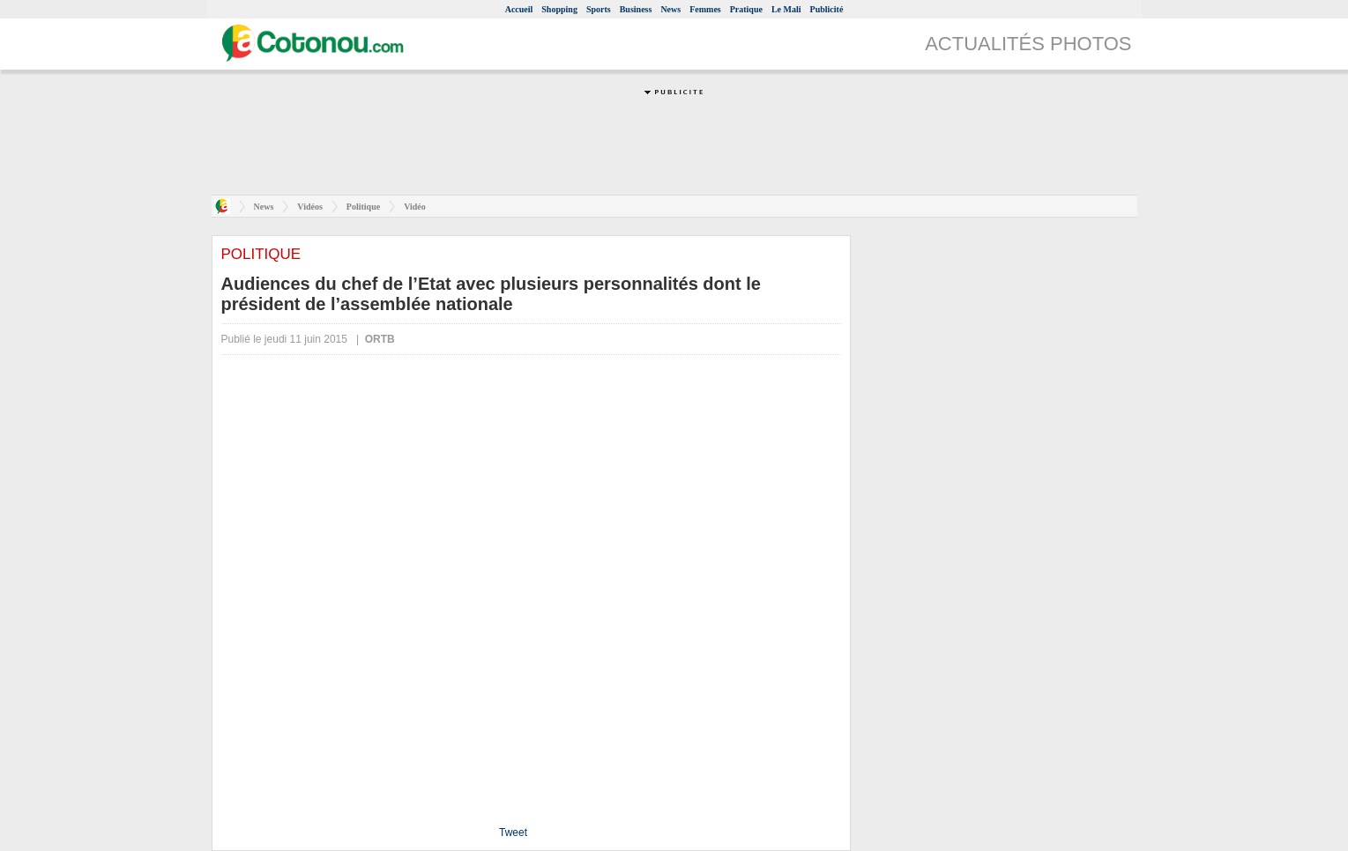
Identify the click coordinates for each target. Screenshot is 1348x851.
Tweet (513, 832)
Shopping (559, 9)
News (670, 9)
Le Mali (786, 9)
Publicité (827, 9)
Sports (598, 9)
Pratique (746, 9)
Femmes (705, 9)
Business (636, 9)
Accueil (519, 9)
